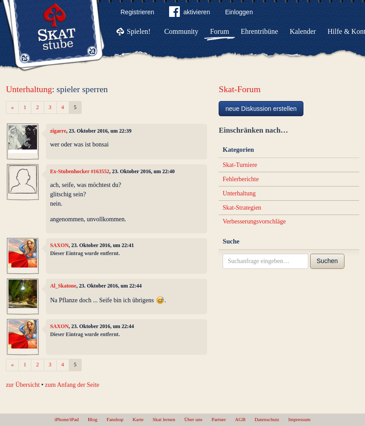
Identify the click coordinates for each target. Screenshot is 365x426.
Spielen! (138, 31)
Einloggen (239, 12)
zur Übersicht (23, 384)
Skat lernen (164, 419)
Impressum (299, 419)
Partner (219, 419)
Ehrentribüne (259, 31)
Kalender (303, 31)
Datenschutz (266, 419)
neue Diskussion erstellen (261, 108)
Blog (93, 419)
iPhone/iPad (66, 419)
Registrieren (137, 12)
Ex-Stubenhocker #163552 (79, 171)
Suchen (327, 260)
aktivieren (189, 13)
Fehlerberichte (241, 179)
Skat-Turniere (240, 165)
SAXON (59, 245)
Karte (138, 419)
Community (181, 31)
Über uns (193, 419)
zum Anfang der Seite (72, 384)
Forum (219, 31)
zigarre (58, 131)
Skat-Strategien (242, 207)
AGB (240, 419)
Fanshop (115, 419)
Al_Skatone (63, 286)
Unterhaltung (29, 89)
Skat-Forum (240, 89)
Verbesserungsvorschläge (254, 221)
